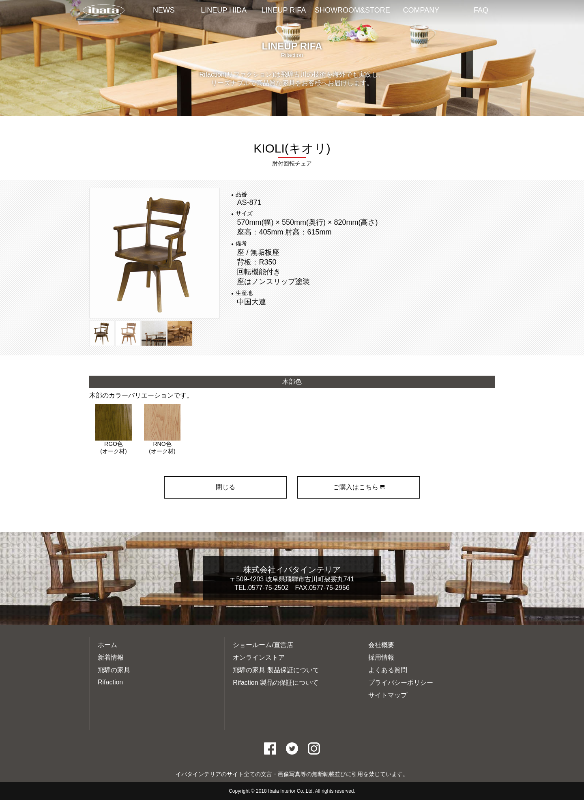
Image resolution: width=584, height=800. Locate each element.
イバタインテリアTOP (103, 11)
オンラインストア (259, 657)
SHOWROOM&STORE (352, 10)
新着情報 (111, 657)
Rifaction (110, 682)
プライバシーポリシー (400, 682)
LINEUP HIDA (224, 10)
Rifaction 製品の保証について (275, 682)
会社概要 (381, 644)
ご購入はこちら (358, 487)
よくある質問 (387, 670)
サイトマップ (387, 695)
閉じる (225, 487)
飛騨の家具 (114, 670)
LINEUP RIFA (284, 10)
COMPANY (421, 10)
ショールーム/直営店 (263, 644)
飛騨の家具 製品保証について (276, 670)
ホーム (107, 644)
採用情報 (381, 657)
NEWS (164, 10)
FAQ (481, 10)
